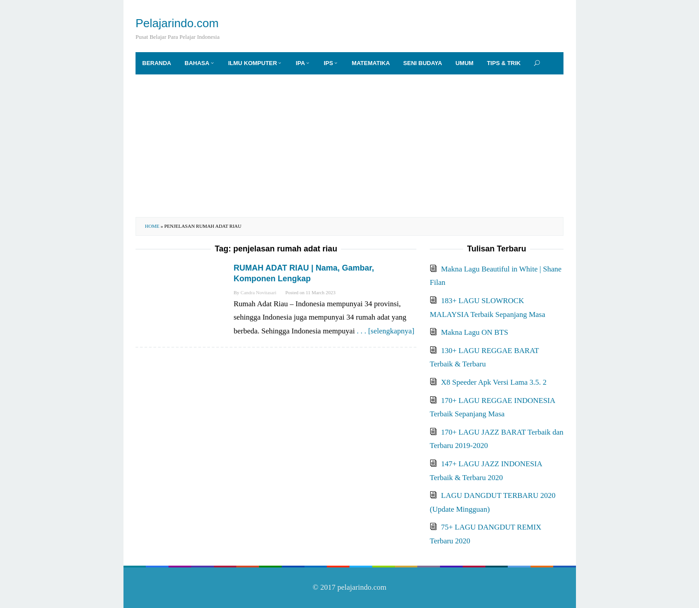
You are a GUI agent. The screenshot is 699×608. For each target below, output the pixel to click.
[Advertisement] (349, 145)
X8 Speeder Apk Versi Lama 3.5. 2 (494, 382)
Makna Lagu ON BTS (474, 332)
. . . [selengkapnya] (385, 331)
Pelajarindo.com (177, 23)
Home (152, 226)
